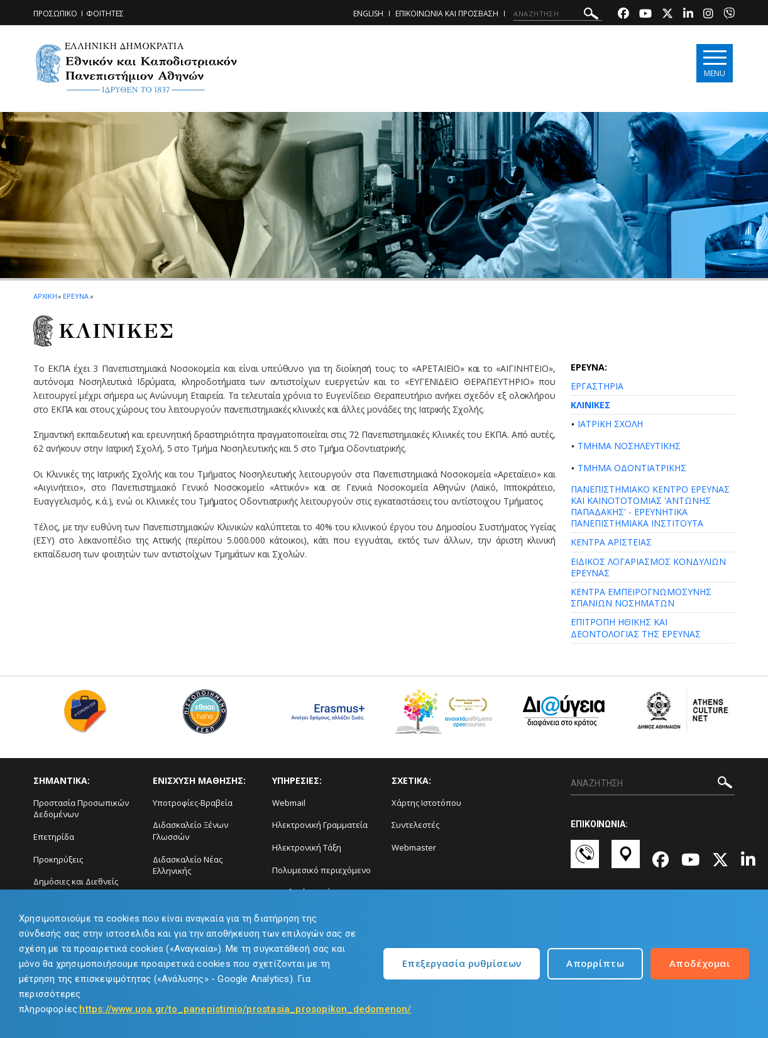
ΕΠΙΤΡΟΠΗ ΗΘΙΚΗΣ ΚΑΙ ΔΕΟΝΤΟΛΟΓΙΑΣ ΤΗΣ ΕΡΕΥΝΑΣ (636, 627)
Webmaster (414, 847)
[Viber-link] (729, 14)
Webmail (288, 802)
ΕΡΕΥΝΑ (75, 296)
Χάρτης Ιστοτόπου (426, 802)
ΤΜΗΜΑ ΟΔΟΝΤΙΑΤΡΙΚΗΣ (632, 468)
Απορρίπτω (595, 963)
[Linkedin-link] (688, 14)
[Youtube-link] (645, 14)
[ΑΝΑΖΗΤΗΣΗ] (557, 14)
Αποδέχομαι (699, 963)
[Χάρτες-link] (626, 860)
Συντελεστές (415, 824)
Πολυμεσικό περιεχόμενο (321, 870)
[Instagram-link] (708, 14)
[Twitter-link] (667, 14)
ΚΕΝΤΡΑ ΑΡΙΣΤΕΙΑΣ (611, 542)
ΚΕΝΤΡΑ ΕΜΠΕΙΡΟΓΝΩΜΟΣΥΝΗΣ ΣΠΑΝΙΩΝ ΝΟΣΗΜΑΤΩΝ (641, 597)
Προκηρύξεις (58, 859)
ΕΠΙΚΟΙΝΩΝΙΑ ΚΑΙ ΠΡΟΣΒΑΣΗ (446, 13)
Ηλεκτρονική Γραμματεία (320, 824)
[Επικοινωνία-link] (585, 860)
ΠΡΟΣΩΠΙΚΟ (55, 13)
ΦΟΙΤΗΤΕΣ (105, 13)
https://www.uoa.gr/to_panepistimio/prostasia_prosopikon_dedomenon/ (245, 1009)
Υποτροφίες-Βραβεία (193, 802)
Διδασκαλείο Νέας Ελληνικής (187, 865)
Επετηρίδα (53, 836)
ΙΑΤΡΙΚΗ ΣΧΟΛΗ (610, 424)
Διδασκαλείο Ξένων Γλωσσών (190, 830)
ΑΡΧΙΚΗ (45, 296)
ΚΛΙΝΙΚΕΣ (590, 405)
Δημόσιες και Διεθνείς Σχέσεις (75, 887)
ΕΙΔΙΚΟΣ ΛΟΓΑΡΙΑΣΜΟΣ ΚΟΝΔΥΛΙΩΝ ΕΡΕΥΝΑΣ (648, 567)
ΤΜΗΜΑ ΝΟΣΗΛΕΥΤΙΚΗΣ (629, 446)
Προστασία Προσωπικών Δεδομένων (81, 808)
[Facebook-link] (623, 14)
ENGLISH (368, 13)
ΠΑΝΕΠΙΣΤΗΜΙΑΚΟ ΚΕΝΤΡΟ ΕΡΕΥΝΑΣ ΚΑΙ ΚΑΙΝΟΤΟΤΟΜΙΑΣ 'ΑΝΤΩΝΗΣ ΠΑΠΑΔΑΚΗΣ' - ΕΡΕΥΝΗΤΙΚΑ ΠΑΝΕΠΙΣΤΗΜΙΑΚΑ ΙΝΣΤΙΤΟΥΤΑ (650, 506)
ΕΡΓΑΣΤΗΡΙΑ (597, 386)
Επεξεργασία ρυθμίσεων (461, 963)
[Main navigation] (713, 64)
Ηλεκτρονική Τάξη (306, 847)
